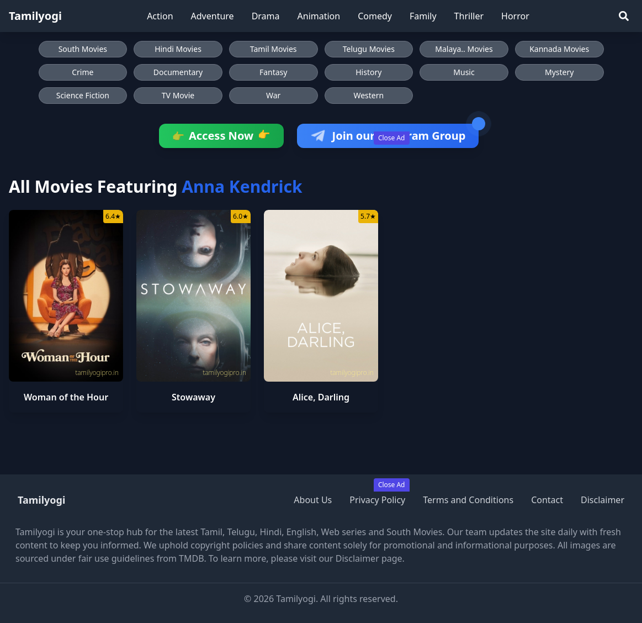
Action (160, 16)
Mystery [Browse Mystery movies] (559, 72)
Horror (515, 16)
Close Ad (391, 137)
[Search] (623, 16)
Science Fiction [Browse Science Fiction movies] (82, 95)
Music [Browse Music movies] (463, 72)
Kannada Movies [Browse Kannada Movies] (559, 49)
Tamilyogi (35, 15)
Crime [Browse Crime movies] (82, 72)
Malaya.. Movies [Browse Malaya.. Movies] (463, 49)
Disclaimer (602, 500)
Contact (547, 500)
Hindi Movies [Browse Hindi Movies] (178, 49)
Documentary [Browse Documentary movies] (178, 72)
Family (423, 16)
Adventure (212, 16)
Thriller (469, 16)
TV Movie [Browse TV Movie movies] (178, 95)
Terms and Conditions (468, 500)
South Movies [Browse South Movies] (83, 49)
